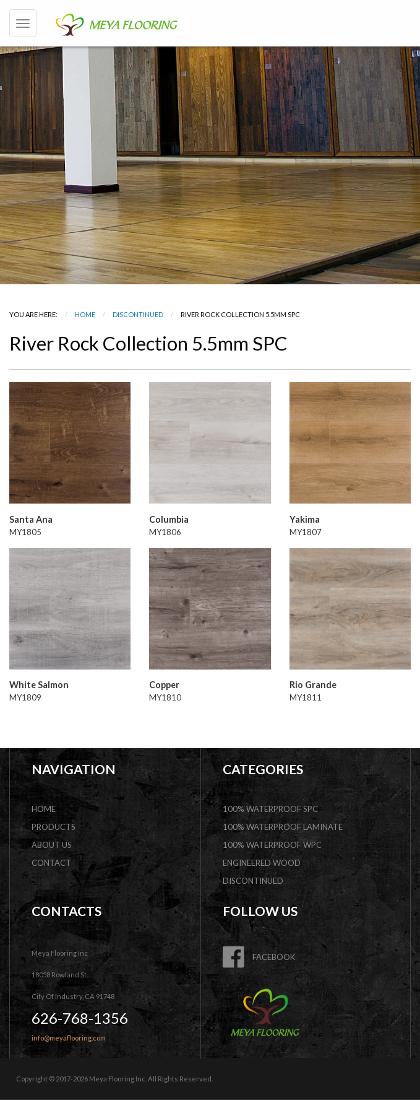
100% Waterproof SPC (270, 809)
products (53, 827)
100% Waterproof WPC (272, 845)
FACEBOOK (259, 957)
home (44, 809)
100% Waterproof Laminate (283, 827)
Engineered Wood (262, 863)
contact (51, 863)
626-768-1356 (80, 1018)
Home (85, 314)
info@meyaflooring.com (69, 1038)
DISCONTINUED (138, 314)
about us (52, 845)
